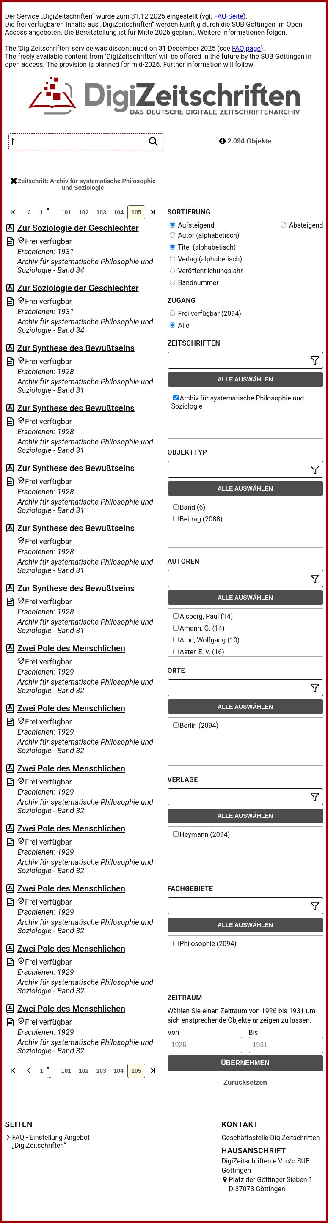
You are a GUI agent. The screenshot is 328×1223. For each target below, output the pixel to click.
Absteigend (302, 225)
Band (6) (189, 507)
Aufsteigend (192, 225)
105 (136, 212)
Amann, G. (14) (199, 628)
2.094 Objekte (245, 141)
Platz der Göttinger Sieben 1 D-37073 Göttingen (271, 1184)
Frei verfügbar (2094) (205, 314)
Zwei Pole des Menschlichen (71, 648)
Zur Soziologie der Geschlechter (78, 228)
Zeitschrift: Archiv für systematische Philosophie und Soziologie (83, 184)
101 (66, 212)
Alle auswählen (245, 379)
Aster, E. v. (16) (198, 652)
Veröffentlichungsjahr (206, 271)
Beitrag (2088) (198, 519)
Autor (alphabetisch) (205, 235)
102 (83, 212)
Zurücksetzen (245, 1082)
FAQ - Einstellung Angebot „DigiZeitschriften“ (51, 1141)
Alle (180, 325)
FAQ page (246, 48)
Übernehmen (245, 1063)
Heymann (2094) (201, 835)
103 (101, 212)
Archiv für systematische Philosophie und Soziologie (237, 402)
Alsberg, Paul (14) (203, 616)
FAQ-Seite (228, 16)
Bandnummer (194, 283)
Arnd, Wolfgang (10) (206, 640)
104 (119, 212)
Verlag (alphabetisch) (206, 259)
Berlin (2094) (195, 725)
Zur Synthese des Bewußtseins (76, 348)
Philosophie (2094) (205, 944)
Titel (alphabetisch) (203, 247)
